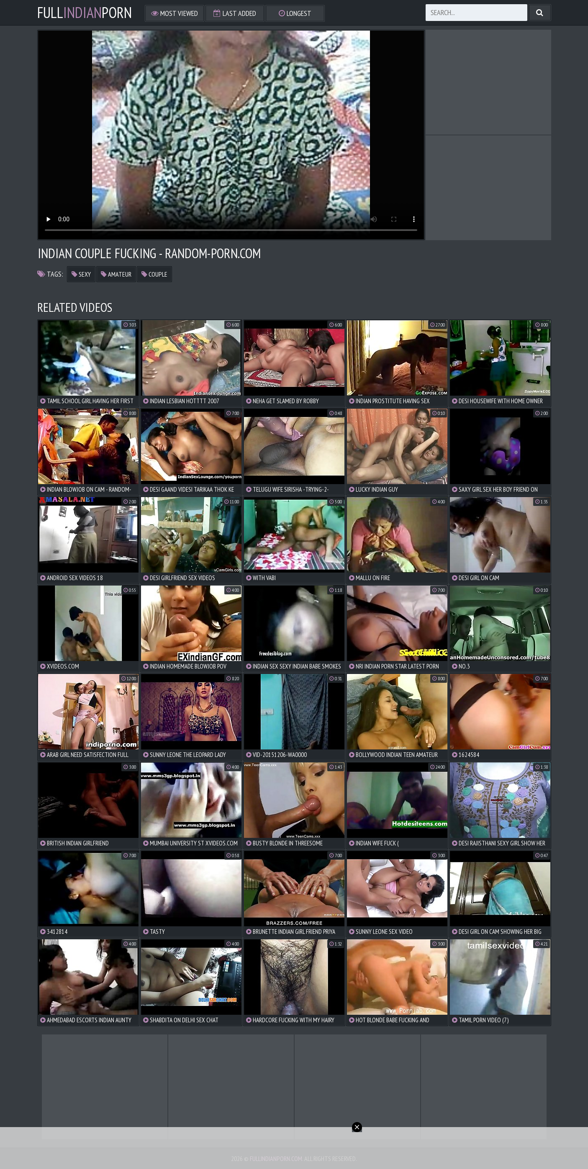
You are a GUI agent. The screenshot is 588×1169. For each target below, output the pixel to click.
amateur (116, 274)
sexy (81, 274)
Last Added (234, 13)
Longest (295, 13)
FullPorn (84, 12)
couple (154, 274)
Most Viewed (174, 13)
